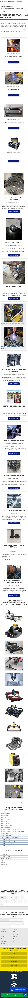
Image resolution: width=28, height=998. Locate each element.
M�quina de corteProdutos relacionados (14, 808)
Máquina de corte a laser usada (7, 8)
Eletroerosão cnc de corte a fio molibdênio (12, 831)
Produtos (14, 961)
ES (15, 897)
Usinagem (3, 862)
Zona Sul (3, 923)
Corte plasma (4, 821)
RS (5, 900)
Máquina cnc (4, 854)
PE (8, 900)
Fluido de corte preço (6, 835)
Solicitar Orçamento (14, 995)
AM (25, 900)
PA (1, 904)
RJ (7, 897)
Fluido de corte (5, 833)
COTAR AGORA (13, 62)
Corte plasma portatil (6, 825)
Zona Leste (9, 923)
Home (14, 953)
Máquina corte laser (6, 839)
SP (18, 897)
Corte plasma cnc (5, 823)
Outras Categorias (14, 851)
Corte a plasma (5, 815)
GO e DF (20, 900)
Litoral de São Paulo (5, 926)
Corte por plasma (5, 827)
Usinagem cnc (4, 864)
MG (11, 897)
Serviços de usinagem (6, 858)
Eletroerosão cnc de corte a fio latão (11, 829)
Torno (2, 860)
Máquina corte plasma (6, 843)
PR (22, 897)
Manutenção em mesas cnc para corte (10, 837)
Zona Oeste (19, 920)
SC (1, 900)
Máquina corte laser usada (8, 841)
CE (16, 900)
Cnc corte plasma (5, 813)
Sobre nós (14, 957)
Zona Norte (12, 920)
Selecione (3, 897)
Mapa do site (14, 965)
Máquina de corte (19, 8)
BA (12, 900)
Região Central (4, 920)
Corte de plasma (5, 819)
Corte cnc (3, 11)
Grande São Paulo (18, 923)
